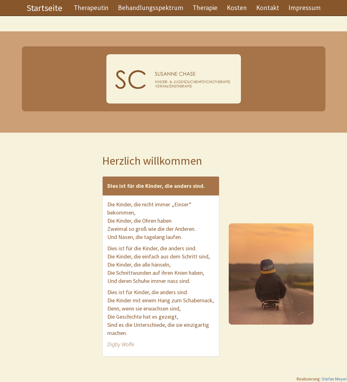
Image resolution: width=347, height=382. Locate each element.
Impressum (304, 7)
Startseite (44, 7)
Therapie (205, 7)
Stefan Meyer (334, 379)
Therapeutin (91, 7)
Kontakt (267, 7)
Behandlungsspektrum (150, 7)
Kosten (237, 7)
